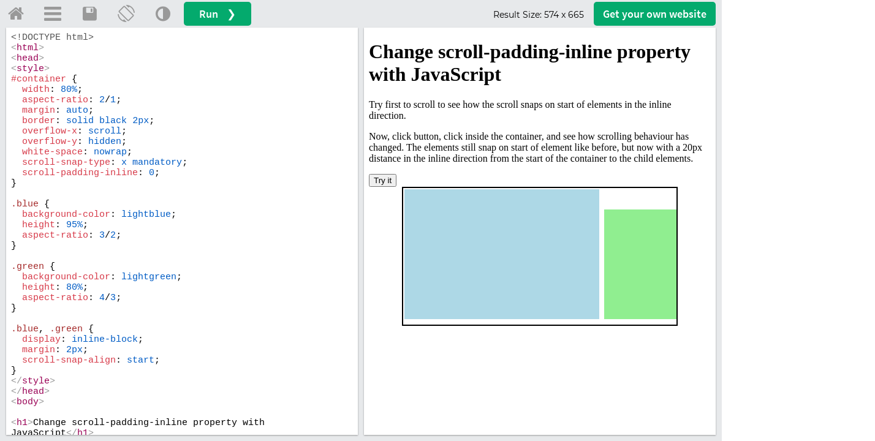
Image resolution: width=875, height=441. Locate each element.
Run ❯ (217, 14)
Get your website (654, 14)
